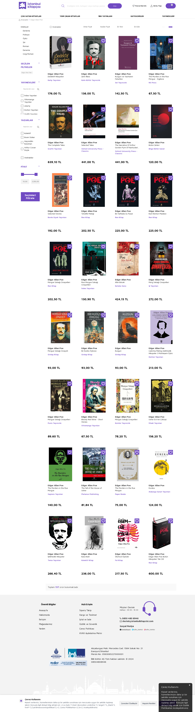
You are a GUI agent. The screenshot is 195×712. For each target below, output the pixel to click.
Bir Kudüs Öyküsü (88, 351)
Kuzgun (118, 351)
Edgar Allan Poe (55, 74)
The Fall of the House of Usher (91, 489)
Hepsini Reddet (148, 703)
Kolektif (26, 133)
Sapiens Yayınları (55, 494)
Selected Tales (87, 145)
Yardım (42, 628)
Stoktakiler (27, 157)
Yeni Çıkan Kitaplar (70, 16)
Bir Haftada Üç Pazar (124, 213)
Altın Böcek (120, 282)
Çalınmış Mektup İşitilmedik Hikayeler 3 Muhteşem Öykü (161, 352)
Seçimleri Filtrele (30, 197)
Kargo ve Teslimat (88, 615)
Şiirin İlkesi (85, 76)
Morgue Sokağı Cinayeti (58, 351)
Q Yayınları (153, 286)
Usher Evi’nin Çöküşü (158, 419)
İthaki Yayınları (155, 423)
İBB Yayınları (105, 16)
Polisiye (26, 34)
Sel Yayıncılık (121, 83)
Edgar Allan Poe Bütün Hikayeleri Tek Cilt (158, 557)
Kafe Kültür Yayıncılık (90, 80)
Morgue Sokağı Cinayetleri (59, 282)
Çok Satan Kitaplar (31, 16)
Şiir (24, 42)
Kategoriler (137, 16)
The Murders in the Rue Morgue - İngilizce (159, 77)
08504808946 (98, 662)
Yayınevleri (168, 16)
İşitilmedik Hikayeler (56, 556)
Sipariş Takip (85, 610)
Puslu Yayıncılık (54, 423)
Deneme (26, 50)
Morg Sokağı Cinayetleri (159, 282)
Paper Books (120, 494)
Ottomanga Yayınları (27, 100)
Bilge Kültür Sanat (157, 149)
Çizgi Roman (28, 54)
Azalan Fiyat (105, 27)
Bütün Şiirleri (154, 145)
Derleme (26, 31)
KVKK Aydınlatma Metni (90, 633)
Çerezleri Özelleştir (129, 703)
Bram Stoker (28, 137)
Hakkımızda (44, 615)
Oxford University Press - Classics (92, 150)
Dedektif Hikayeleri (56, 76)
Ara (114, 6)
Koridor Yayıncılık (122, 423)
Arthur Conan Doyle (28, 148)
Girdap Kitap (53, 354)
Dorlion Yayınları (29, 110)
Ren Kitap (85, 217)
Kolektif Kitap (87, 560)
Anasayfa (23, 20)
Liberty (25, 106)
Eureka (152, 488)
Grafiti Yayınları (29, 114)
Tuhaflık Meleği (87, 213)
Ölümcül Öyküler (122, 556)
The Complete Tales (56, 145)
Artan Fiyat (87, 27)
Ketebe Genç (120, 286)
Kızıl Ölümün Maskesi (157, 213)
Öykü (25, 38)
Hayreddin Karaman (27, 142)
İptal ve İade (85, 619)
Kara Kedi (85, 556)
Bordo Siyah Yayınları (57, 217)
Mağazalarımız (45, 624)
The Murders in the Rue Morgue (58, 489)
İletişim (42, 619)
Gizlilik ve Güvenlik (88, 624)
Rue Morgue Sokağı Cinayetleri (89, 283)
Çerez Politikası (86, 628)
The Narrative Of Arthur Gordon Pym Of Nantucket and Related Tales (126, 146)
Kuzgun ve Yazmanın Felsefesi (124, 77)
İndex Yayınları (29, 95)
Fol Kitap (119, 560)
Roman (26, 46)
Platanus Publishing (90, 494)
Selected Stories (55, 213)
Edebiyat (24, 27)
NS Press (152, 83)
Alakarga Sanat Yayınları (159, 492)
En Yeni (120, 27)
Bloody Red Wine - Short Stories (92, 420)
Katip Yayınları (54, 80)
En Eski (137, 27)
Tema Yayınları (54, 560)
